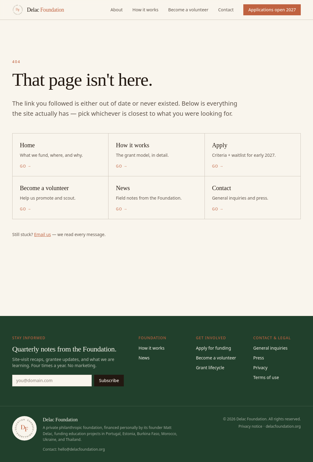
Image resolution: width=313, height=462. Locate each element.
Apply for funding (213, 348)
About (117, 10)
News (143, 358)
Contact (226, 10)
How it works (145, 10)
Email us (42, 234)
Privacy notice (250, 426)
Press (258, 358)
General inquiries (270, 348)
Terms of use (266, 377)
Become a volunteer (188, 10)
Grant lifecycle (210, 367)
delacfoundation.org (283, 426)
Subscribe (109, 380)
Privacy (260, 367)
